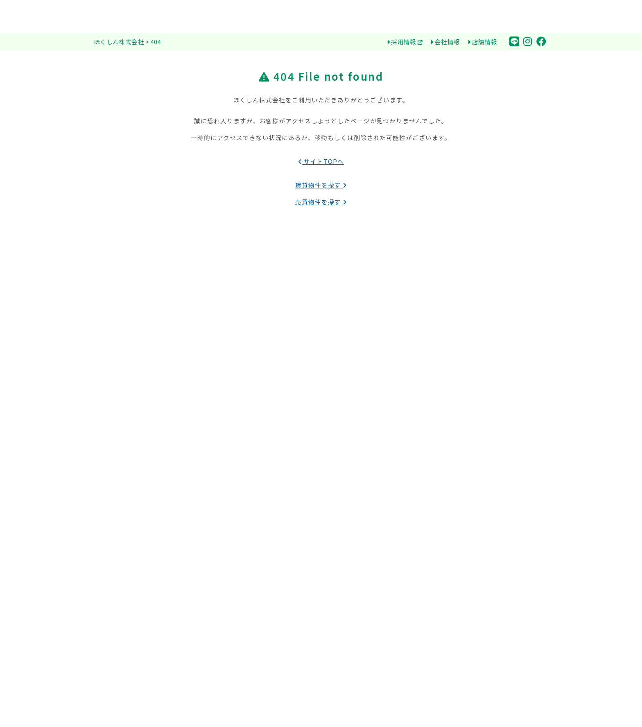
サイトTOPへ (321, 161)
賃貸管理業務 (470, 531)
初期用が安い (236, 458)
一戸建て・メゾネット (131, 397)
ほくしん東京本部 (476, 470)
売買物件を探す (321, 201)
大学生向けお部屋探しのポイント (380, 482)
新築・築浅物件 (239, 446)
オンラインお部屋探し (365, 422)
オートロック (236, 507)
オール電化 (234, 495)
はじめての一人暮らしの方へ (374, 397)
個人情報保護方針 (476, 603)
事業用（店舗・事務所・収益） (143, 470)
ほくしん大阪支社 (476, 482)
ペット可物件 (236, 470)
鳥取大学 (230, 385)
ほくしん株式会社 (354, 369)
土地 (108, 433)
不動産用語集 (353, 495)
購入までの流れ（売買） (368, 519)
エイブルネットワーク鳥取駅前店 (496, 458)
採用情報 (405, 41)
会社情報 (445, 41)
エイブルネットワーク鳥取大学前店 (499, 446)
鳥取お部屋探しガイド (361, 454)
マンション (117, 458)
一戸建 (111, 446)
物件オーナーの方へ (474, 369)
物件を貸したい (473, 385)
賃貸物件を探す (321, 185)
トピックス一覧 (473, 568)
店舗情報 (482, 41)
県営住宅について (359, 434)
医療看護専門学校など (248, 410)
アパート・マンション (131, 385)
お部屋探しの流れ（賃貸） (371, 470)
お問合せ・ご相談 (471, 587)
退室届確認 (458, 635)
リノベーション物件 (245, 482)
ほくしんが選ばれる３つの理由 (377, 385)
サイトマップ (470, 615)
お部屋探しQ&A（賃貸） (368, 507)
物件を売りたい (473, 397)
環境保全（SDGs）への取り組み (378, 410)
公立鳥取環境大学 (242, 397)
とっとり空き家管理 (481, 543)
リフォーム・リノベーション (490, 518)
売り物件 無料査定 (476, 410)
